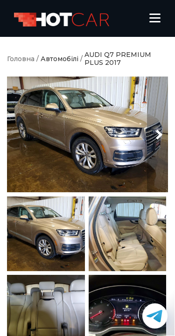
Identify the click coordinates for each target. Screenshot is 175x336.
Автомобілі (59, 59)
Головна (21, 59)
